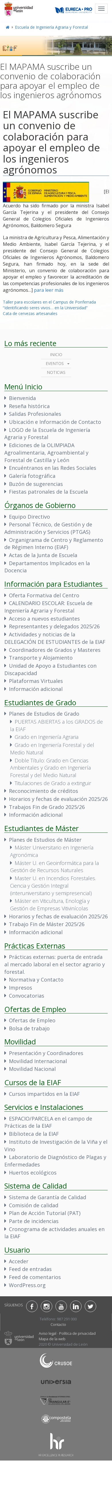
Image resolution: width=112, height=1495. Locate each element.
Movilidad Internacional (38, 1061)
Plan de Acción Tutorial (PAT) (44, 1213)
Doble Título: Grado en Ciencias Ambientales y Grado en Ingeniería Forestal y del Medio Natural (50, 768)
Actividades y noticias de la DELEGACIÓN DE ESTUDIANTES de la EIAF (54, 638)
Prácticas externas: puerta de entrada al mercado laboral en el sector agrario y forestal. (54, 964)
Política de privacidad (77, 1333)
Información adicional (36, 688)
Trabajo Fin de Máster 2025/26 (46, 924)
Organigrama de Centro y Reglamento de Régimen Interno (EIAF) (53, 543)
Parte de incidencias (34, 1221)
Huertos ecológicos (33, 1172)
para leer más (48, 290)
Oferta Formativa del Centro (44, 595)
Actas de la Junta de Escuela (43, 555)
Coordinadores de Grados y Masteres (55, 649)
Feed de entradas (30, 1269)
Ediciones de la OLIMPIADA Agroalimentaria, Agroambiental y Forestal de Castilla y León (46, 452)
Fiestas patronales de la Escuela (48, 491)
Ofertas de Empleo (32, 1020)
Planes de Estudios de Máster (45, 839)
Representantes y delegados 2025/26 (54, 626)
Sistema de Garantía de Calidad (47, 1197)
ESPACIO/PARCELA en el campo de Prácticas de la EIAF (48, 1122)
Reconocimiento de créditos (43, 790)
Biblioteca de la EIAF (34, 1133)
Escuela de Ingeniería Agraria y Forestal (51, 27)
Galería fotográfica (32, 475)
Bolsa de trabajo (29, 1028)
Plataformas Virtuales (36, 680)
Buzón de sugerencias (36, 483)
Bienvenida (22, 398)
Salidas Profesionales (35, 413)
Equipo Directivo (29, 516)
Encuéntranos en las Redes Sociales (52, 467)
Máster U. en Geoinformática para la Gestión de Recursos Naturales (54, 866)
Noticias (56, 372)
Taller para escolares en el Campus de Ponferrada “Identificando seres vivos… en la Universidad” (49, 304)
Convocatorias (26, 995)
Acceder (18, 1261)
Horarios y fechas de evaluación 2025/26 (58, 798)
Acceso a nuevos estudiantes (44, 618)
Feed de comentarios (35, 1277)
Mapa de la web (52, 1338)
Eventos (55, 363)
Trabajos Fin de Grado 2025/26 (47, 806)
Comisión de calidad (33, 1205)
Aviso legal (47, 1333)
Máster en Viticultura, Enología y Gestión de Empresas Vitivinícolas (50, 904)
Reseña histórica (29, 406)
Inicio (56, 354)
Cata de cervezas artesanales (30, 313)
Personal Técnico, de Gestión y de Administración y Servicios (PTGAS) (48, 528)
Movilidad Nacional (32, 1068)
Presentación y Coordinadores (46, 1053)
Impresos (20, 987)
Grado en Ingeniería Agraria (46, 736)
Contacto (58, 1324)
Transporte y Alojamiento (41, 657)
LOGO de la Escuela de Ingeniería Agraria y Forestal (47, 433)
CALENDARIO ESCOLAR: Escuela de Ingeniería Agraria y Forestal (48, 607)
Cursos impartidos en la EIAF (44, 1093)
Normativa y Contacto (36, 979)
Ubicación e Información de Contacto (55, 421)
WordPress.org (27, 1285)
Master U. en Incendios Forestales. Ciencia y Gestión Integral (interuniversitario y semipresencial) (53, 885)
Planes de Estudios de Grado (44, 713)
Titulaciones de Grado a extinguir (53, 783)
